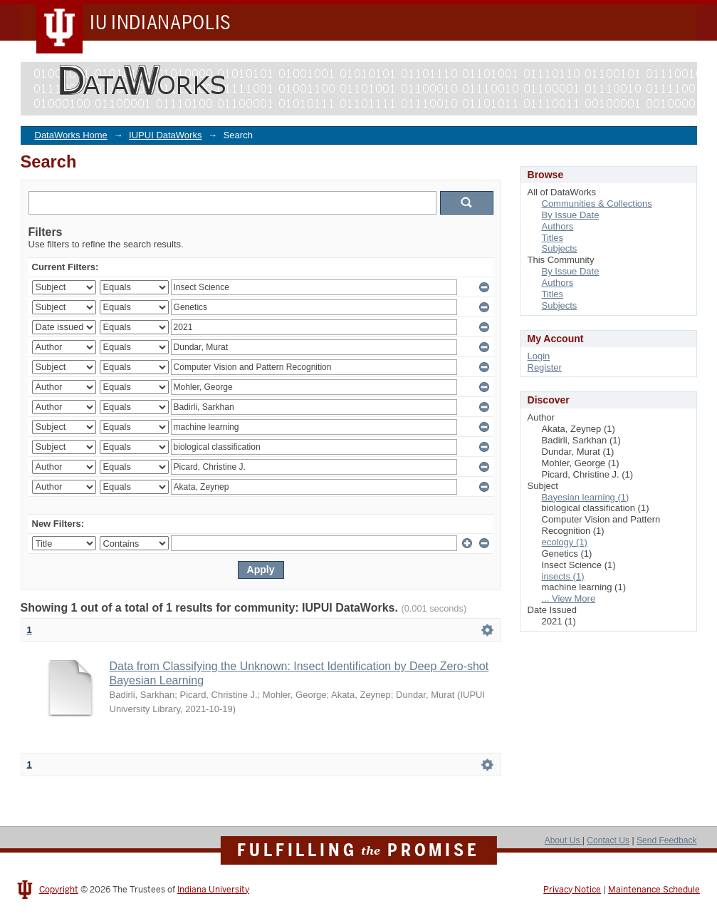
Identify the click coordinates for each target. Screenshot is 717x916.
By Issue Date (571, 215)
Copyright (58, 889)
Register (545, 367)
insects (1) (563, 576)
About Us (563, 840)
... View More (569, 598)
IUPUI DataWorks (165, 135)
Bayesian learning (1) (585, 497)
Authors (558, 226)
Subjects (559, 248)
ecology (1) (564, 542)
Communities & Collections (597, 203)
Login (539, 356)
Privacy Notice (572, 889)
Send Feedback (667, 840)
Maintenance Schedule (654, 889)
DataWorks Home (71, 135)
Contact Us (608, 840)
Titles (553, 237)
